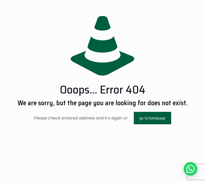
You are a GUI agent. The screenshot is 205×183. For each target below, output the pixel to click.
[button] (191, 172)
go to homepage (152, 118)
